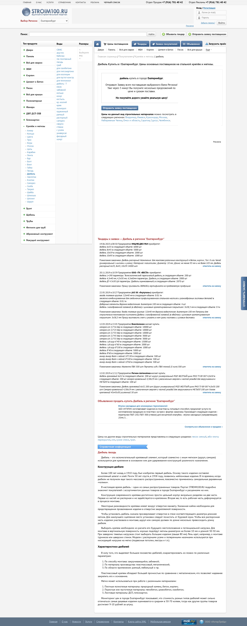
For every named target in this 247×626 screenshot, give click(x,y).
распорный (62, 117)
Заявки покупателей (166, 43)
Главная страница (107, 56)
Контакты (119, 621)
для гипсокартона (65, 71)
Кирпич (150, 49)
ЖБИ (140, 49)
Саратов (145, 120)
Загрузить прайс (217, 43)
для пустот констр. (65, 77)
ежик (59, 86)
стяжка (60, 127)
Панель (111, 49)
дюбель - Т (62, 83)
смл (113, 439)
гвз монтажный (64, 59)
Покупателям (126, 56)
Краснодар (152, 117)
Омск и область (131, 120)
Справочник (102, 621)
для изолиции (63, 74)
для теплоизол (64, 80)
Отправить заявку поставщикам (120, 108)
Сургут (154, 120)
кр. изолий (62, 102)
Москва (163, 117)
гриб (59, 65)
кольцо (60, 93)
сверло (60, 123)
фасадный (61, 136)
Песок (180, 49)
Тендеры (142, 43)
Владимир (130, 117)
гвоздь (60, 62)
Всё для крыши (194, 49)
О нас (65, 621)
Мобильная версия (160, 621)
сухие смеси (122, 439)
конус (59, 96)
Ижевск (141, 117)
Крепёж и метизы (144, 56)
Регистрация (209, 8)
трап (132, 439)
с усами (60, 130)
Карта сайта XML (137, 621)
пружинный (62, 111)
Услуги (88, 621)
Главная (27, 2)
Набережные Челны (111, 120)
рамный (60, 114)
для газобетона (64, 68)
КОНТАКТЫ (81, 2)
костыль (60, 99)
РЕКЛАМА (95, 2)
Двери (101, 49)
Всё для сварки (126, 49)
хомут (59, 139)
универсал (62, 133)
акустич (60, 52)
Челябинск (164, 120)
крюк (59, 105)
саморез (61, 120)
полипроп (61, 108)
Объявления (193, 43)
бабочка (60, 55)
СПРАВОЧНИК (64, 2)
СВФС (59, 49)
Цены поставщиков (117, 43)
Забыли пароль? (208, 22)
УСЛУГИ (50, 2)
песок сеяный (199, 436)
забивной (61, 89)
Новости (76, 621)
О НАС (39, 2)
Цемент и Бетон (165, 49)
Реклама (190, 25)
